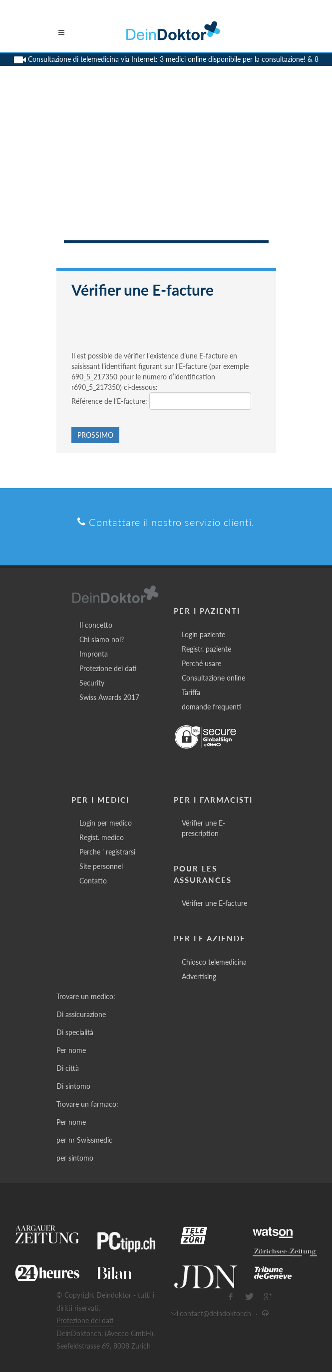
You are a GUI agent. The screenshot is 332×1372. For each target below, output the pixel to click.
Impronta (93, 654)
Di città (67, 1068)
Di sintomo (73, 1086)
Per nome (71, 1050)
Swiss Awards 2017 (109, 697)
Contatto (93, 880)
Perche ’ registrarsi (107, 852)
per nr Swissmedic (84, 1140)
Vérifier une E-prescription (203, 828)
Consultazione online (213, 678)
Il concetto (95, 625)
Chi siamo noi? (101, 639)
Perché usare (201, 663)
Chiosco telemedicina (214, 962)
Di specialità (74, 1032)
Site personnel (101, 866)
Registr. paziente (206, 649)
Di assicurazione (81, 1014)
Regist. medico (101, 837)
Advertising (199, 976)
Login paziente (203, 634)
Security (91, 683)
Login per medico (105, 823)
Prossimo (95, 435)
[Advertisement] (166, 165)
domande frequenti (211, 706)
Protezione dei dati (108, 668)
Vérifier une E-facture (214, 903)
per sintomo (74, 1158)
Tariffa (191, 692)
